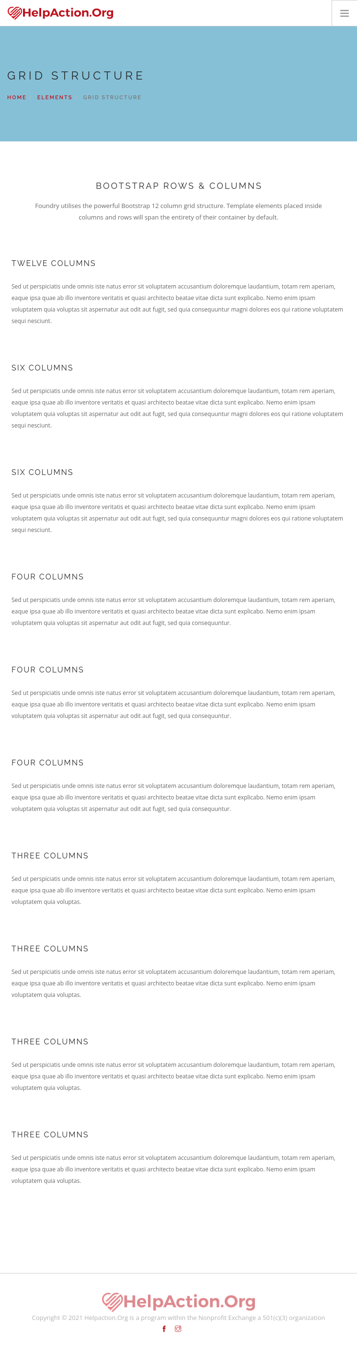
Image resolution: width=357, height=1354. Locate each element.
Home (17, 97)
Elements (55, 97)
